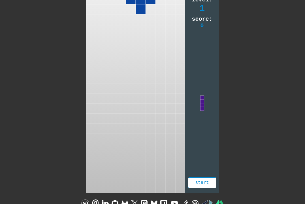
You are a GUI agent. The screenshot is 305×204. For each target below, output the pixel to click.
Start (202, 183)
